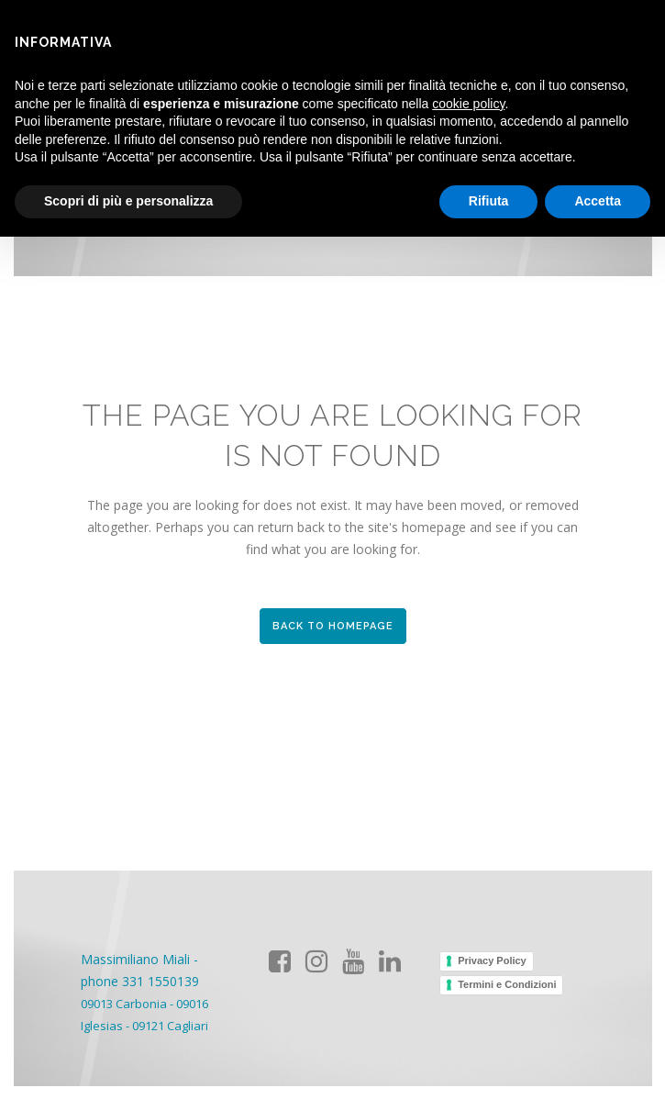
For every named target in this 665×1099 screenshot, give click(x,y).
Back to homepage (332, 626)
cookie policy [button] (468, 103)
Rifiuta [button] (489, 201)
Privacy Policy (492, 960)
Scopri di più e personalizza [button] (128, 201)
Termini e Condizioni (507, 984)
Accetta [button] (597, 201)
